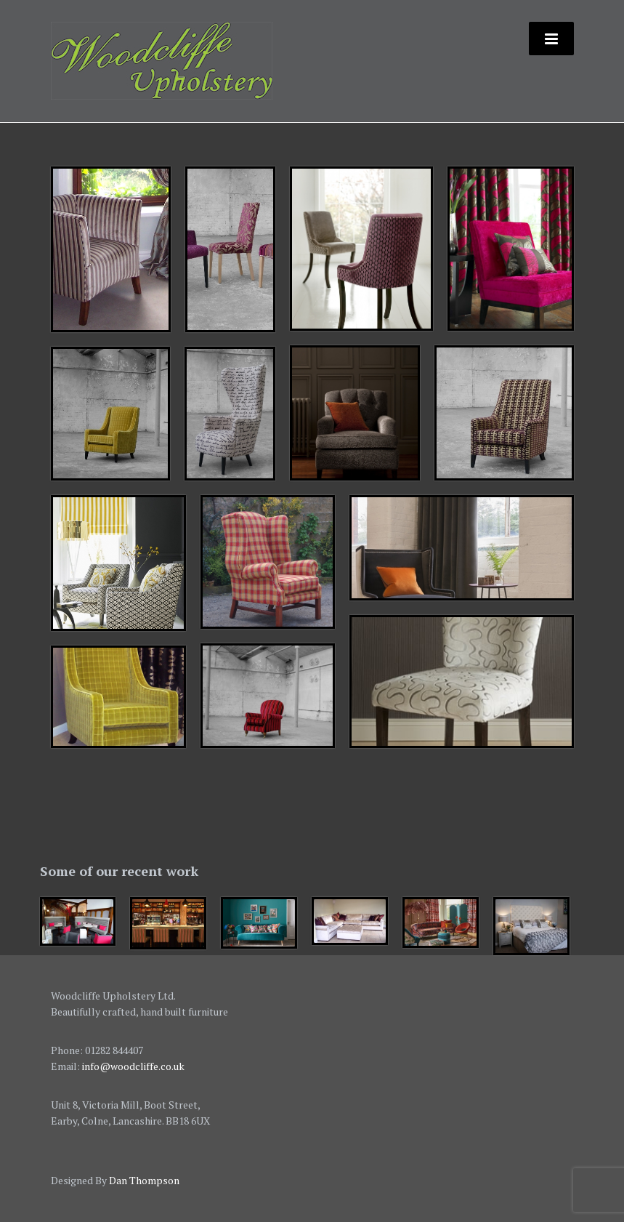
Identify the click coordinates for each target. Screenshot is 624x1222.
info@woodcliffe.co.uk (133, 1066)
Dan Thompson (144, 1180)
